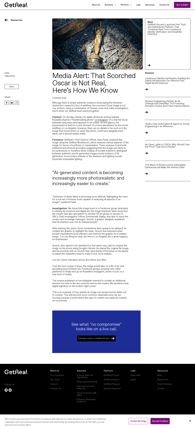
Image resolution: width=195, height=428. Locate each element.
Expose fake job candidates (85, 376)
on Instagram (101, 119)
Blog (159, 375)
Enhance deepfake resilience (86, 400)
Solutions (109, 5)
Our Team (55, 379)
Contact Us (164, 5)
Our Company (57, 375)
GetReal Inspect (111, 379)
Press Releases (164, 384)
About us (96, 5)
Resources (150, 5)
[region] (97, 421)
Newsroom (162, 379)
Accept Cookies (160, 421)
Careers (54, 384)
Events (160, 388)
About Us (54, 371)
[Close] (190, 420)
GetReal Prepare (112, 384)
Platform (108, 371)
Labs (138, 5)
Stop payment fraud (87, 382)
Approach (136, 375)
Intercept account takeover (86, 387)
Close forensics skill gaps (86, 394)
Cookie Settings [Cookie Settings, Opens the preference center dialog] (138, 421)
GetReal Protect (111, 375)
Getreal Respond (112, 388)
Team (133, 379)
